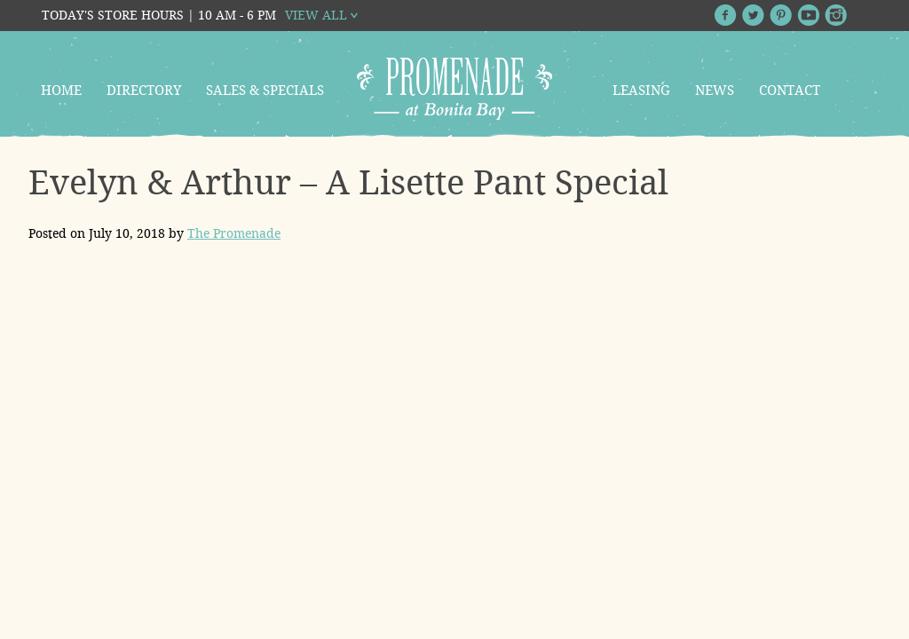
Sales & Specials (265, 91)
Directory (144, 91)
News (714, 91)
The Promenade (234, 233)
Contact (789, 91)
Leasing (641, 91)
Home (61, 91)
